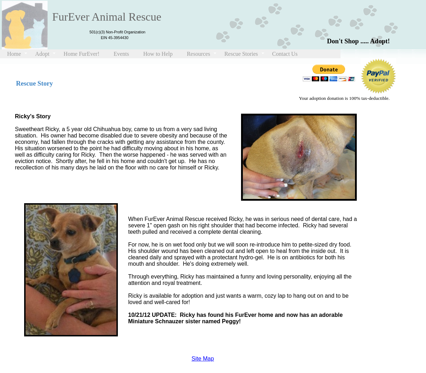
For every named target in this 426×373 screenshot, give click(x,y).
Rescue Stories (241, 54)
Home (14, 54)
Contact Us (285, 54)
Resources (198, 54)
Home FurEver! (81, 54)
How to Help (158, 54)
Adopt (42, 54)
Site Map (203, 359)
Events (121, 54)
